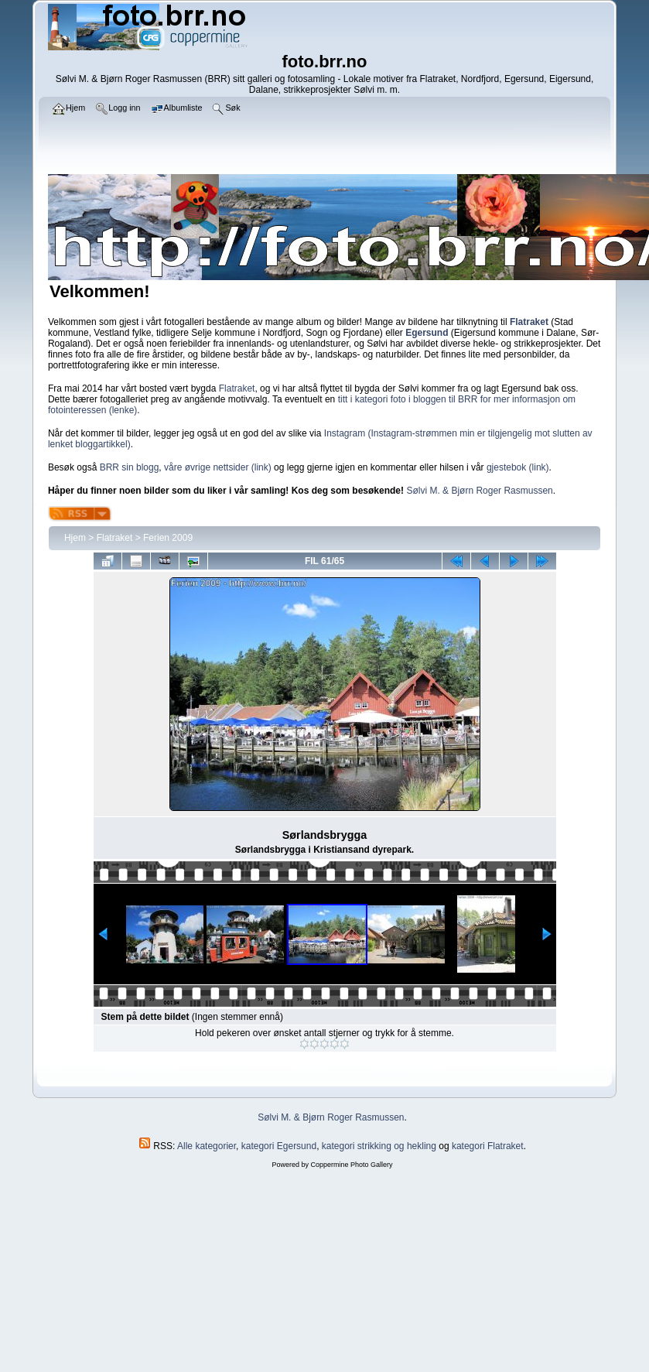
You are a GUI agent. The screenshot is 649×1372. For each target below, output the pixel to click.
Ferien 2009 (168, 537)
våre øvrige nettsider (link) (218, 467)
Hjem (75, 537)
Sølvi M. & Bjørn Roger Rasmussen (479, 490)
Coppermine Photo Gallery (351, 1164)
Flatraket (237, 388)
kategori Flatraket (488, 1146)
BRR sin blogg (129, 467)
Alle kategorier (206, 1146)
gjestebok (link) (518, 467)
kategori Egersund (278, 1146)
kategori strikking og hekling (379, 1146)
